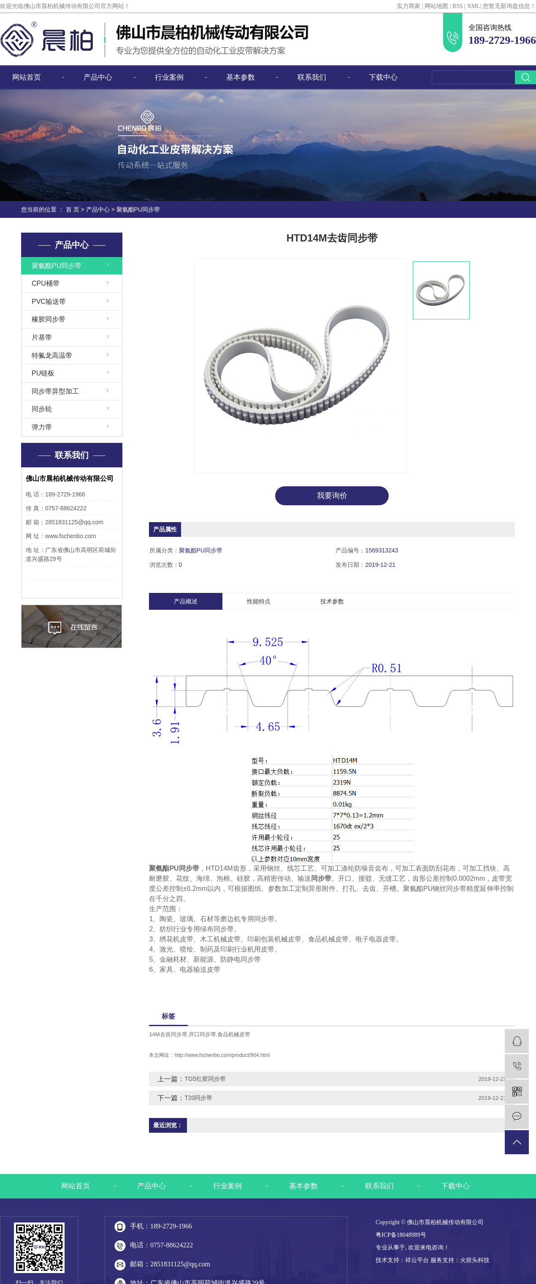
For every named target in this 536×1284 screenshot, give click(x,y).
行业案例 (169, 77)
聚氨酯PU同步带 (138, 209)
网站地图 (436, 6)
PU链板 (43, 373)
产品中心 (98, 77)
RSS (457, 6)
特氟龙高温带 (52, 355)
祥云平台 (417, 1260)
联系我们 (312, 77)
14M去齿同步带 (168, 1034)
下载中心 (383, 77)
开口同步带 (202, 1034)
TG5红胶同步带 (204, 1078)
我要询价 (332, 495)
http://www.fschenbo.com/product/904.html (222, 1055)
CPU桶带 (46, 283)
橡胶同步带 (48, 319)
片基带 (42, 337)
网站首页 (26, 77)
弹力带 (42, 427)
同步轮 (42, 409)
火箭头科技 (475, 1260)
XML (473, 6)
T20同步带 (198, 1097)
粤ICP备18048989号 (401, 1235)
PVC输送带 (49, 301)
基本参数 (240, 77)
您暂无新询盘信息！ (509, 6)
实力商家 (408, 6)
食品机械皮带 (233, 1034)
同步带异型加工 (55, 391)
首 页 (72, 209)
